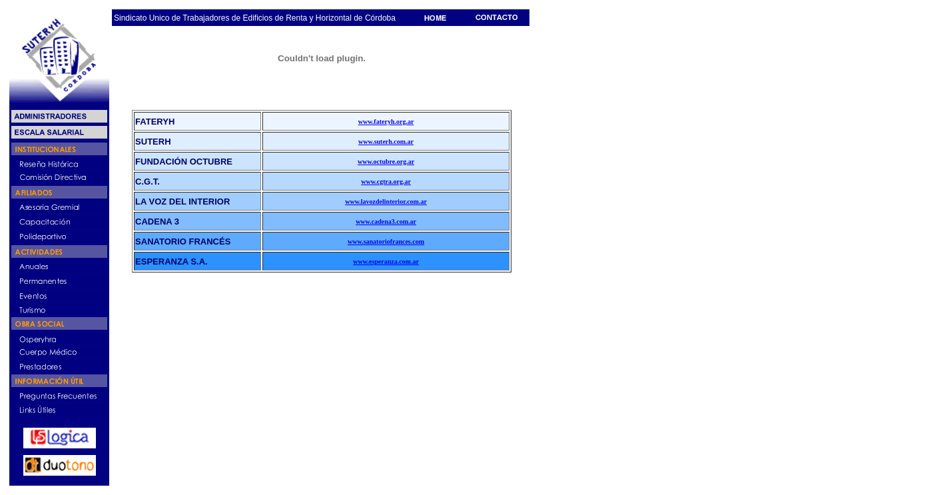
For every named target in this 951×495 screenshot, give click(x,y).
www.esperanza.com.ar (386, 261)
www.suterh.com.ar (386, 141)
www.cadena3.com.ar (386, 221)
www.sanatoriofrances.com (386, 241)
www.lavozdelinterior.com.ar (386, 201)
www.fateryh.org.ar (386, 121)
